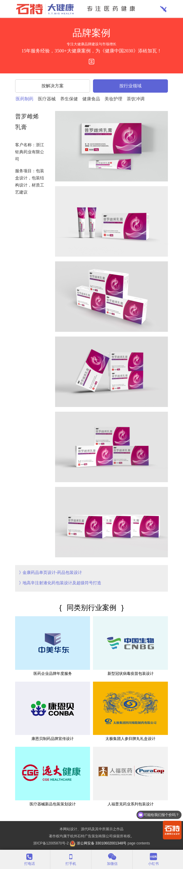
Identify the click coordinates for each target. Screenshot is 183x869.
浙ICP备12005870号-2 (51, 843)
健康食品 (91, 98)
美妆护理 (113, 98)
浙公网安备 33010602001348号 (98, 843)
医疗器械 (47, 98)
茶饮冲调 (136, 98)
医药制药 (24, 98)
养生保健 (69, 98)
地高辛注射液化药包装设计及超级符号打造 (62, 582)
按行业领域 (130, 85)
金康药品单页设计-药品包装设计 (52, 572)
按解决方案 (52, 85)
